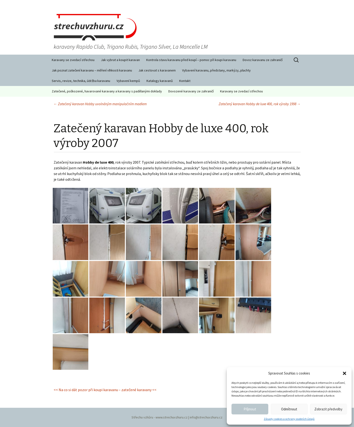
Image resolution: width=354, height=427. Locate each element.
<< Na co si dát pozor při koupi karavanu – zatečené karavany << (105, 389)
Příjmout (250, 409)
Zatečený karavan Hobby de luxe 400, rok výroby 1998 (260, 104)
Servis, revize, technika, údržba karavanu (81, 81)
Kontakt (184, 81)
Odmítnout (289, 409)
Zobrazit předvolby (328, 409)
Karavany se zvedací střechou (73, 60)
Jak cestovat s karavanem (157, 70)
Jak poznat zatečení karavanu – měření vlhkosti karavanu (92, 70)
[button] (344, 373)
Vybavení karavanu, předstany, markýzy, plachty (216, 70)
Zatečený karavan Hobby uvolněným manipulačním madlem (100, 104)
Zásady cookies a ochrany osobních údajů (289, 419)
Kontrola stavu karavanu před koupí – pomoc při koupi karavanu (191, 60)
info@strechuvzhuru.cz (206, 417)
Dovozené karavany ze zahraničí (191, 91)
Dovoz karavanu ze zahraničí (263, 60)
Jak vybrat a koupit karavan (120, 60)
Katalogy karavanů (159, 81)
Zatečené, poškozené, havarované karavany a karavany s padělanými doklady (107, 91)
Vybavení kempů (128, 81)
